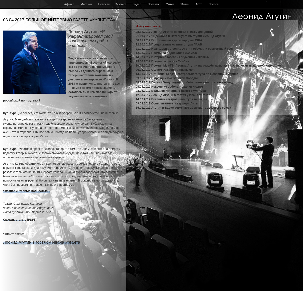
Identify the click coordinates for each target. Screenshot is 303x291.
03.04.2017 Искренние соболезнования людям (169, 86)
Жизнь (184, 4)
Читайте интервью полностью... (26, 191)
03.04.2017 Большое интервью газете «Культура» (171, 90)
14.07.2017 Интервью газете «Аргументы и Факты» (172, 57)
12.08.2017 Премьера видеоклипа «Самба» (167, 53)
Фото (198, 4)
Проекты (153, 4)
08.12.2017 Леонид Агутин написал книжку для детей (174, 31)
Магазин (86, 4)
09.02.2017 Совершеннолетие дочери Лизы (167, 103)
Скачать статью (14, 219)
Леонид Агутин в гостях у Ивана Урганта (41, 242)
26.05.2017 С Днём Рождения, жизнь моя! (165, 69)
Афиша (69, 4)
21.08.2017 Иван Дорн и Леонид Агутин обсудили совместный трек (184, 48)
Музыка (121, 4)
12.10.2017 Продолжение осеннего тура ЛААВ (169, 44)
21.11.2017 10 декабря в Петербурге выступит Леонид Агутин (180, 36)
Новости (104, 4)
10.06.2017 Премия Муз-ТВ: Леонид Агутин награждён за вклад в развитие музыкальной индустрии (208, 65)
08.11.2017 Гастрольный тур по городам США (169, 40)
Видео (137, 4)
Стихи (170, 4)
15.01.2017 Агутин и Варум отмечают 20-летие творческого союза (183, 107)
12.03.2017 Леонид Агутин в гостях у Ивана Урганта (173, 95)
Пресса (213, 4)
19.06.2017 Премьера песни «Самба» (162, 61)
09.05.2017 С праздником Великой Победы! (167, 78)
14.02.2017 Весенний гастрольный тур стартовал (171, 99)
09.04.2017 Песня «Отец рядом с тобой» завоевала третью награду (184, 82)
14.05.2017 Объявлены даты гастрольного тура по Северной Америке (187, 74)
